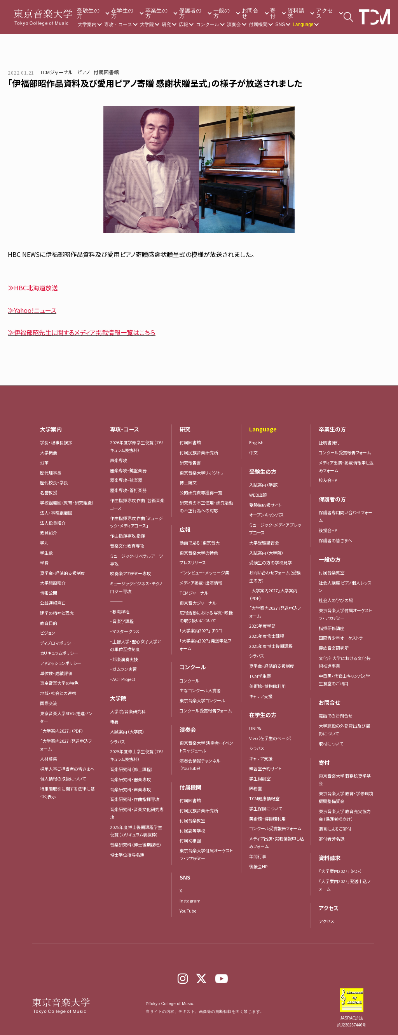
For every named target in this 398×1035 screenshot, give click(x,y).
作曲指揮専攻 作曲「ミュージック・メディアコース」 (136, 522)
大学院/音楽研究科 (128, 711)
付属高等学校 (192, 830)
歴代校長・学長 (54, 482)
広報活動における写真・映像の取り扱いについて (206, 616)
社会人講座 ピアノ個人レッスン (345, 586)
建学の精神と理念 (57, 613)
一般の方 (221, 13)
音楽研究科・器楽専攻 (130, 779)
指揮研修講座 (331, 628)
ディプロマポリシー (57, 643)
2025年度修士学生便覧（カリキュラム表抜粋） (136, 755)
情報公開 (48, 593)
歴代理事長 (50, 473)
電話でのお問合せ (336, 715)
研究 (166, 24)
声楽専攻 (118, 460)
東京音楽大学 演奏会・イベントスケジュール (206, 747)
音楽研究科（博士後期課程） (136, 844)
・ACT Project (122, 679)
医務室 (255, 788)
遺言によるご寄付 (335, 829)
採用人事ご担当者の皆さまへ (67, 769)
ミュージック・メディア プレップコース (275, 529)
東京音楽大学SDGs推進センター (66, 717)
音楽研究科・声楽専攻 (130, 789)
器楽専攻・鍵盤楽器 (130, 470)
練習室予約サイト (265, 768)
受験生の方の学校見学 (270, 562)
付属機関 (258, 24)
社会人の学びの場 (336, 600)
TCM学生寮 (260, 676)
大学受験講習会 (264, 542)
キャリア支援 (260, 696)
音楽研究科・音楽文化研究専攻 (137, 813)
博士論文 (188, 482)
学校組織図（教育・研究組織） (67, 502)
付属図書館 (106, 72)
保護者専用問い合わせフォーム (345, 516)
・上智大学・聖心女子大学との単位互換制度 (135, 645)
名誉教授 (48, 492)
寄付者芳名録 (331, 839)
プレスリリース (193, 562)
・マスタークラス (125, 631)
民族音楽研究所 (334, 648)
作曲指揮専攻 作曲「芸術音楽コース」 (137, 504)
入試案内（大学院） (127, 731)
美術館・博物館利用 (267, 686)
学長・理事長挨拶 (56, 442)
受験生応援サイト (265, 505)
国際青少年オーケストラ (341, 638)
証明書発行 (329, 442)
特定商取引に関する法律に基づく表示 (67, 792)
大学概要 (48, 452)
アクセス (324, 13)
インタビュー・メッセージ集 (207, 572)
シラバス (117, 741)
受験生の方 (88, 13)
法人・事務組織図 (56, 513)
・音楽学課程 (122, 621)
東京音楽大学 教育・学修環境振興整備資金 (346, 797)
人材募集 (48, 759)
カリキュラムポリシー (59, 653)
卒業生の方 (156, 13)
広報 (183, 24)
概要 (114, 721)
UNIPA (255, 728)
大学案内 (87, 24)
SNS (280, 24)
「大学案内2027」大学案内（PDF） (273, 594)
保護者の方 (190, 13)
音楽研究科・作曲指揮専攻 (134, 799)
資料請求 (296, 13)
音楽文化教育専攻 (127, 546)
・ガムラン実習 (123, 669)
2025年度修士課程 (266, 636)
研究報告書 (190, 462)
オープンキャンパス (266, 514)
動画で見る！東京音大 (200, 542)
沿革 (44, 462)
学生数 (46, 553)
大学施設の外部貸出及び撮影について (344, 730)
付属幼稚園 (190, 840)
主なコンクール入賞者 (200, 690)
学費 (44, 563)
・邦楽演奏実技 (124, 659)
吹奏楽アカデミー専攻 (130, 573)
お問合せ (250, 13)
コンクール (207, 24)
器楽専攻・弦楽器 (128, 480)
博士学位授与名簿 (127, 855)
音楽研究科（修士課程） (131, 769)
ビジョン (47, 633)
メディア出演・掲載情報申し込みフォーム (276, 842)
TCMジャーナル (56, 72)
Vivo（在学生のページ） (270, 738)
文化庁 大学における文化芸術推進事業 (344, 662)
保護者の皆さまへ (335, 540)
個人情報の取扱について (63, 778)
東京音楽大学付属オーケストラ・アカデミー (206, 854)
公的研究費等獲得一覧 (201, 492)
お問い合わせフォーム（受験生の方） (274, 576)
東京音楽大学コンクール (202, 700)
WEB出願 (258, 495)
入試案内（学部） (264, 485)
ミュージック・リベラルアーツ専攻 (136, 560)
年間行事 (257, 856)
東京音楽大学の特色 (59, 683)
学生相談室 (260, 778)
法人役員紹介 (53, 523)
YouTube (188, 911)
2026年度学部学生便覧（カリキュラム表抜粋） (136, 446)
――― (116, 601)
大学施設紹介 (53, 582)
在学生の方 (122, 13)
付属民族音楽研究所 (199, 452)
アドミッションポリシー (60, 663)
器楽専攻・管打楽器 (130, 490)
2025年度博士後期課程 (271, 646)
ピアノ (83, 72)
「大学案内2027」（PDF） (62, 731)
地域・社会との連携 (58, 693)
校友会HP (328, 480)
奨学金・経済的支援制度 (62, 573)
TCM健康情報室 (264, 798)
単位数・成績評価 (56, 673)
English (256, 442)
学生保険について (265, 808)
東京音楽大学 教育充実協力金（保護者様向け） (345, 815)
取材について (331, 743)
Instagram (190, 900)
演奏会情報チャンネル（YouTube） (200, 764)
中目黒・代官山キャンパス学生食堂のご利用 (344, 680)
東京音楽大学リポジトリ (202, 473)
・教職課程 (119, 611)
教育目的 (48, 623)
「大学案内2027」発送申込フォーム (66, 745)
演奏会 (234, 24)
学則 (44, 542)
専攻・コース (118, 24)
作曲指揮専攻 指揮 (127, 535)
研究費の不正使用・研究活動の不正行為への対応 (206, 506)
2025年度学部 (262, 626)
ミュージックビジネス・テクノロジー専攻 (136, 587)
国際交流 (48, 703)
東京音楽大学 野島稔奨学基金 (345, 780)
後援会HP (258, 866)
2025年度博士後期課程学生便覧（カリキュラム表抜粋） (136, 831)
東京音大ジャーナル (198, 603)
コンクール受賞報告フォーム (206, 710)
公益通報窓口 (53, 603)
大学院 (147, 24)
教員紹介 (48, 532)
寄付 (273, 13)
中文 (253, 452)
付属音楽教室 (192, 820)
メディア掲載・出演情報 (201, 582)
